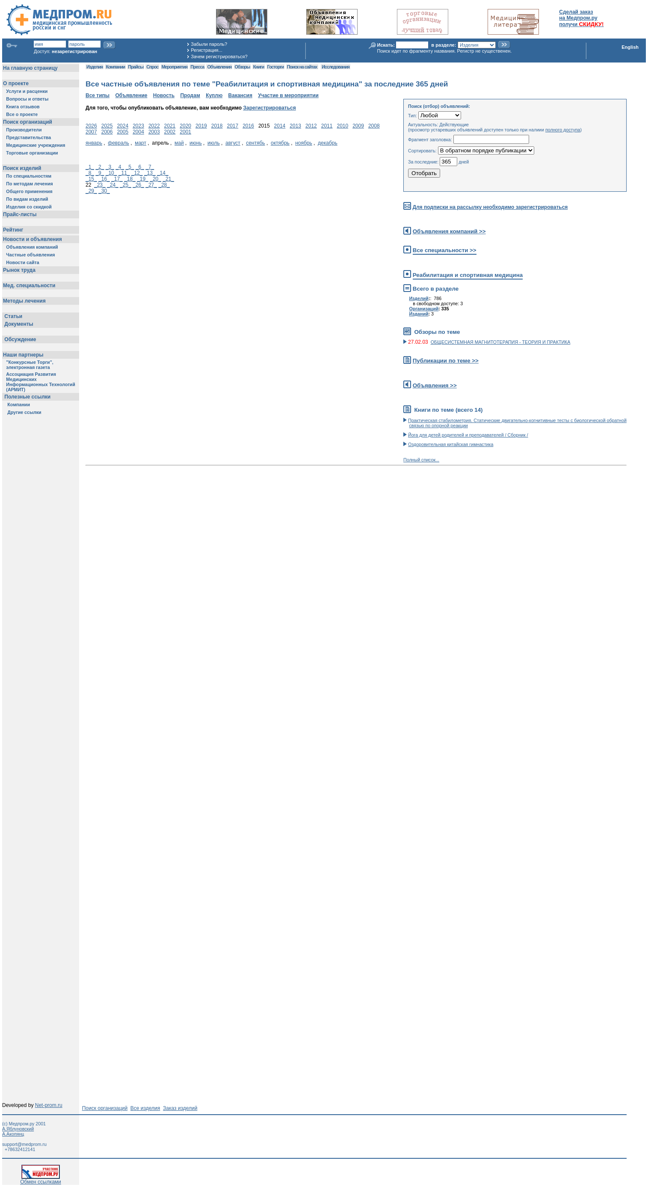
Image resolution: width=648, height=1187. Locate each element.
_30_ (104, 191)
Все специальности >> (444, 250)
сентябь (255, 143)
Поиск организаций (105, 1108)
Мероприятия (174, 66)
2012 (311, 126)
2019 (201, 126)
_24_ (112, 185)
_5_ (130, 167)
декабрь (327, 143)
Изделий (419, 298)
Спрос (152, 66)
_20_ (155, 179)
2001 (185, 132)
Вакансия (240, 95)
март (140, 143)
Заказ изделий (180, 1108)
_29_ (91, 191)
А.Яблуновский (18, 1128)
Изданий (418, 313)
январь (94, 143)
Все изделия (145, 1108)
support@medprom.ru (24, 1144)
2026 (91, 126)
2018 (217, 126)
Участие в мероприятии (288, 95)
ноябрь (303, 143)
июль (213, 143)
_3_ (110, 167)
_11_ (124, 173)
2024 (122, 126)
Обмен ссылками (40, 1179)
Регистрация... (206, 50)
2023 (138, 126)
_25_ (125, 185)
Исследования (335, 66)
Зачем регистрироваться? (219, 56)
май (179, 143)
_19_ (142, 179)
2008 (374, 126)
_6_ (140, 167)
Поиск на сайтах (302, 66)
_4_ (119, 167)
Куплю (214, 95)
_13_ (150, 173)
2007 (91, 132)
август (232, 143)
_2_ (99, 167)
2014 (280, 126)
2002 (170, 132)
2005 (122, 132)
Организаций (423, 308)
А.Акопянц (13, 1133)
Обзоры (242, 66)
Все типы (97, 95)
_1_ (90, 167)
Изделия (95, 66)
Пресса (197, 66)
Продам (190, 95)
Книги (258, 66)
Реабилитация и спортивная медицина (468, 275)
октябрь (280, 143)
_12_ (137, 173)
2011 (327, 126)
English (630, 47)
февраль (118, 143)
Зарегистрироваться (269, 108)
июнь (195, 143)
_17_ (117, 179)
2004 (138, 132)
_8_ (90, 173)
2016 (248, 126)
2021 (170, 126)
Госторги (275, 66)
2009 (358, 126)
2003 (154, 132)
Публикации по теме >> (446, 360)
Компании (115, 66)
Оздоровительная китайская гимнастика (450, 444)
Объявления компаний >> (449, 231)
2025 (107, 126)
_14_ (163, 173)
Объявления (219, 66)
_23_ (100, 185)
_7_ (149, 167)
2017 (232, 126)
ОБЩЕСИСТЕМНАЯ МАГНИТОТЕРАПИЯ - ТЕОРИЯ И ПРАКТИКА (501, 342)
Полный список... (421, 459)
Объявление (131, 95)
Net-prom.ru (48, 1105)
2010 (342, 126)
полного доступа (562, 129)
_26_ (138, 185)
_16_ (104, 179)
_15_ (91, 179)
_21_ (168, 179)
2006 (107, 132)
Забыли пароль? (209, 44)
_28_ (164, 185)
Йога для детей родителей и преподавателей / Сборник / (468, 434)
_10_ (111, 173)
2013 (295, 126)
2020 (185, 126)
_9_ (99, 173)
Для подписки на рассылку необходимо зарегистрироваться (490, 207)
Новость (164, 95)
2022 (154, 126)
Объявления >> (435, 385)
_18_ (130, 179)
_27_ (151, 185)
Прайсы (135, 66)
